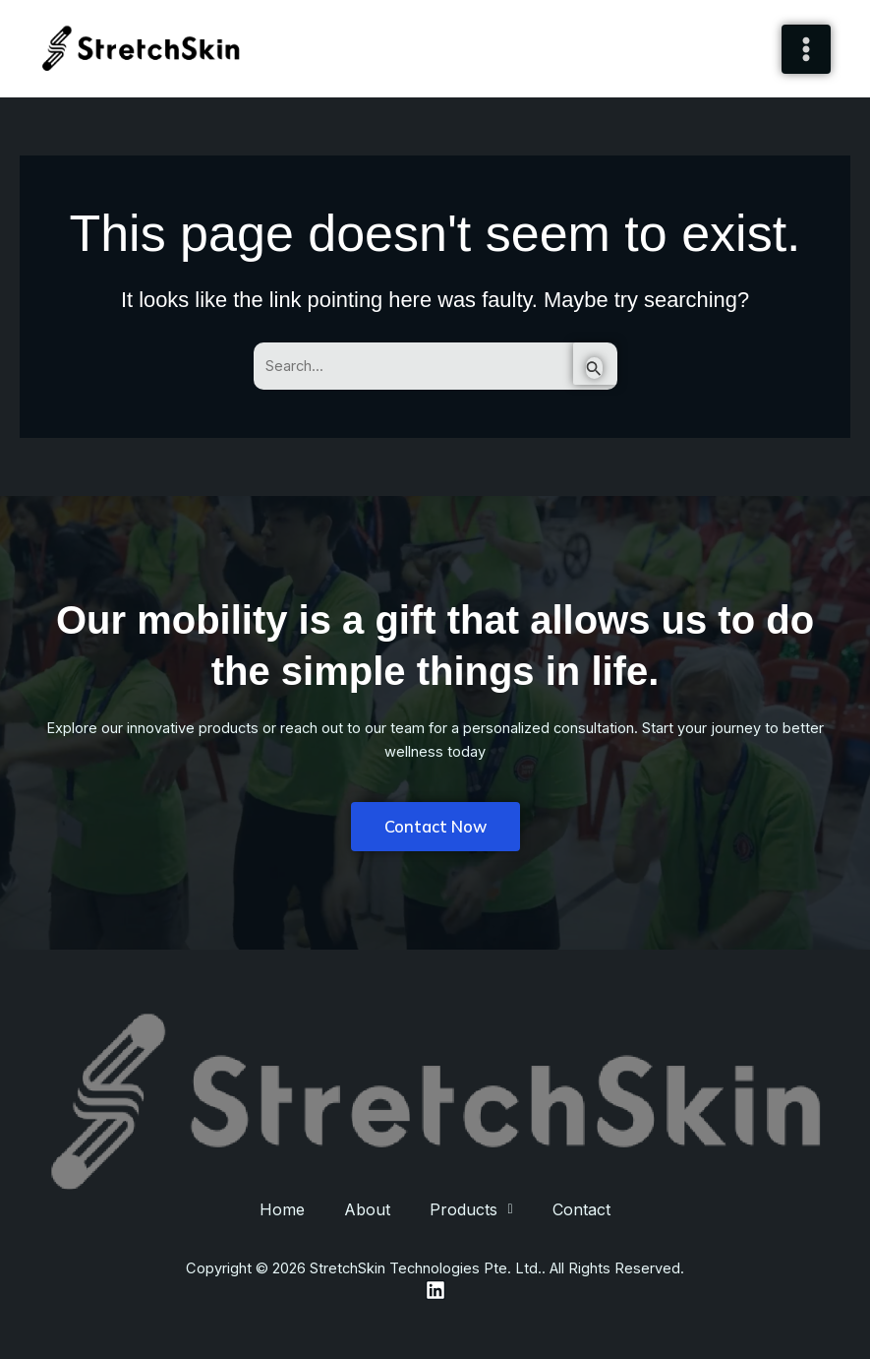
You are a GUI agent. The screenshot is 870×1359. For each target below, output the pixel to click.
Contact (581, 1209)
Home (282, 1209)
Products (471, 1209)
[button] (471, 1209)
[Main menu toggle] (806, 49)
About (367, 1209)
